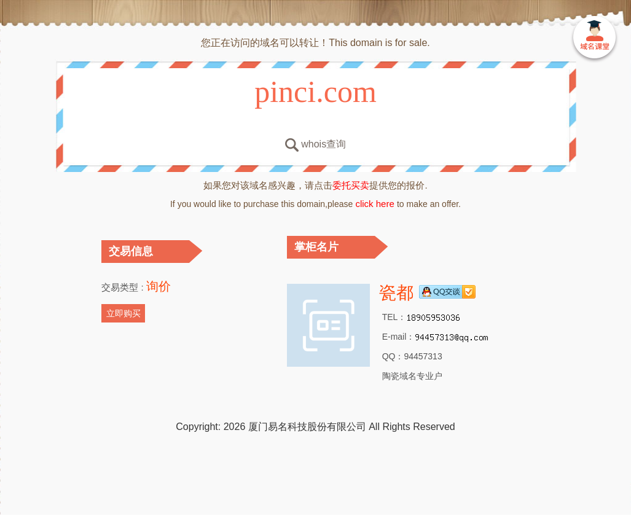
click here (375, 203)
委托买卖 (350, 185)
